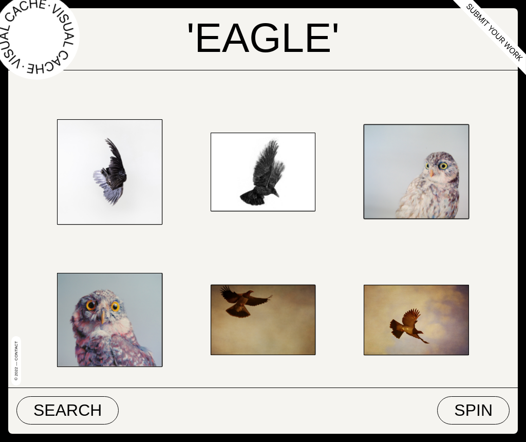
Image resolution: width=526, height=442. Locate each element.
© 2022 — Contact (16, 360)
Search (67, 410)
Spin (473, 410)
